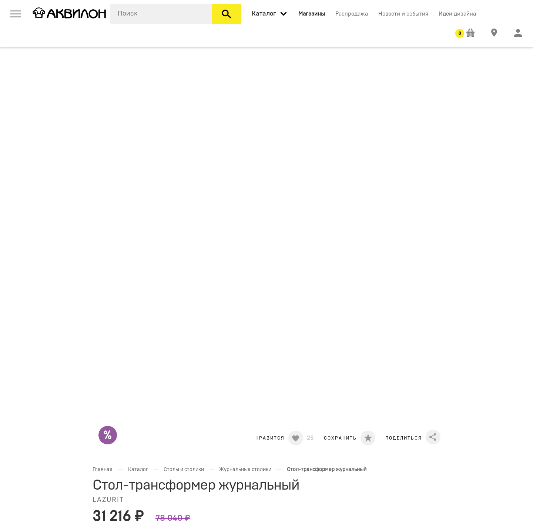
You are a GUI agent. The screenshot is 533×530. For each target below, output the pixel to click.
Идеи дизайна (457, 14)
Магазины (311, 14)
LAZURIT (108, 500)
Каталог (138, 469)
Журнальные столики (245, 469)
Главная (103, 469)
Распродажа (351, 14)
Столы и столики (184, 469)
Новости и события (403, 14)
